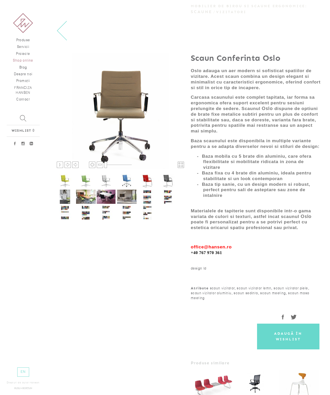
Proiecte (23, 54)
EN (23, 372)
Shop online (23, 60)
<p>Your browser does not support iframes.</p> (120, 111)
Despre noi (23, 74)
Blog (23, 67)
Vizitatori (231, 12)
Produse (23, 40)
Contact (23, 99)
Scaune (201, 11)
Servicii (23, 47)
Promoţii (23, 81)
